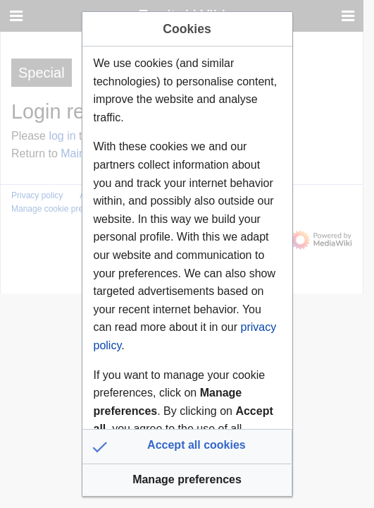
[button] (187, 447)
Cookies (187, 29)
